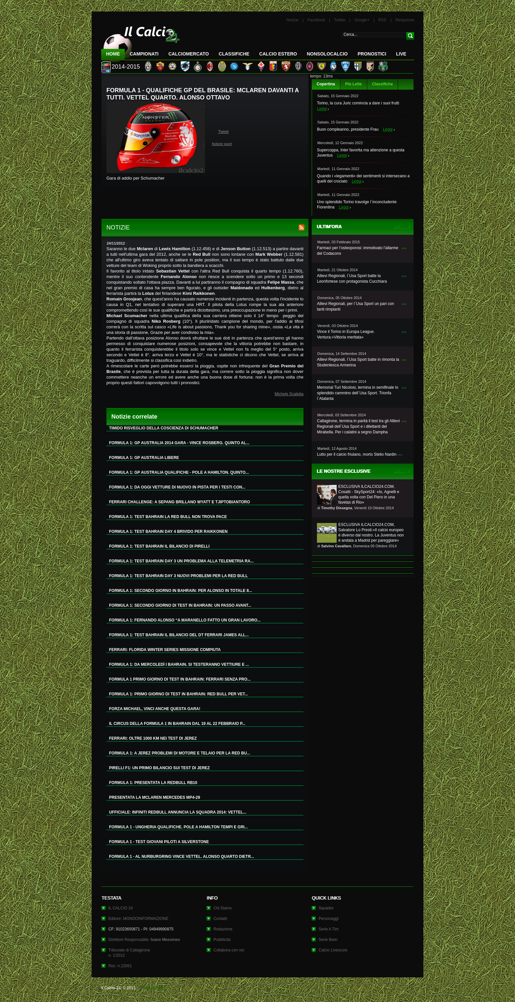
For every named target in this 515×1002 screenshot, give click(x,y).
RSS (382, 20)
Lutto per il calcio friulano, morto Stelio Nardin (356, 454)
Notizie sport (222, 144)
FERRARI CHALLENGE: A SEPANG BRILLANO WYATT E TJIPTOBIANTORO (179, 502)
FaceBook (316, 20)
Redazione (404, 20)
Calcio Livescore (333, 950)
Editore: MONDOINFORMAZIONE (138, 918)
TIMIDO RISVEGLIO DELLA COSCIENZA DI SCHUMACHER (163, 428)
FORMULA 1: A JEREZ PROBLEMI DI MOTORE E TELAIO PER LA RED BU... (179, 753)
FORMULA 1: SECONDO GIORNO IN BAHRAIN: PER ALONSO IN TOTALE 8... (180, 590)
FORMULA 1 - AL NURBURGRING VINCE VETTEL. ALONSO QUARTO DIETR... (181, 856)
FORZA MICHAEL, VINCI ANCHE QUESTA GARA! (154, 709)
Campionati (144, 53)
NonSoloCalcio (327, 53)
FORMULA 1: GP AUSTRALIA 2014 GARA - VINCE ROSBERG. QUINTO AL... (179, 443)
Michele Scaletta (289, 394)
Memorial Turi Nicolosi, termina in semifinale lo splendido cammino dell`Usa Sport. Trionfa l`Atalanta (357, 393)
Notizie (292, 20)
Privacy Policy (153, 988)
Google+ (361, 20)
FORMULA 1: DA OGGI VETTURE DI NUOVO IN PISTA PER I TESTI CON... (177, 487)
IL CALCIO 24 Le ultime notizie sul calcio (140, 41)
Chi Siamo (222, 908)
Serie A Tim (329, 929)
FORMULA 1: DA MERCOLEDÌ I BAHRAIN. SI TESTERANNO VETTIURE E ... (179, 664)
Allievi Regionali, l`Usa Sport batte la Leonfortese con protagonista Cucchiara (352, 278)
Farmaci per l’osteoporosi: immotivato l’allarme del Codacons (357, 251)
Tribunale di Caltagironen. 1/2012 (129, 953)
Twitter (340, 20)
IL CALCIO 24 (120, 908)
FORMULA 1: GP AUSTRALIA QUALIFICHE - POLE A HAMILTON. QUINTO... (179, 472)
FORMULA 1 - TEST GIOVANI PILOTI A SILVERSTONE (159, 841)
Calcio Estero (278, 53)
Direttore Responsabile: (144, 939)
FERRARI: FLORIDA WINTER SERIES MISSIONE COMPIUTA (165, 649)
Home (113, 53)
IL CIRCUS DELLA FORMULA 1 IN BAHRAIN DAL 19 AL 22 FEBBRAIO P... (177, 723)
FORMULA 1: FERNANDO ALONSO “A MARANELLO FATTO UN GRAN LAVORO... (184, 620)
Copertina (326, 84)
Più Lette (353, 84)
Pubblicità (222, 939)
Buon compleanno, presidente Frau (347, 129)
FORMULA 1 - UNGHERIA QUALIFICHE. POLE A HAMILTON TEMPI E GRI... (178, 827)
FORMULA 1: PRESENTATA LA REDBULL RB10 (153, 782)
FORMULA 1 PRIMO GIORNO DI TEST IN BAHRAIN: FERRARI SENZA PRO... (180, 679)
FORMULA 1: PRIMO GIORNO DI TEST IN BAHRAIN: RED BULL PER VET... (178, 694)
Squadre (326, 908)
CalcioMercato (188, 53)
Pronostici (372, 53)
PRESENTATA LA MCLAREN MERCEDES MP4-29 (154, 797)
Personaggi (329, 918)
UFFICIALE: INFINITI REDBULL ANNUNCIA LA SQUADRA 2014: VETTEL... (177, 812)
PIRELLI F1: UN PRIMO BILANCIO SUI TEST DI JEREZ (159, 768)
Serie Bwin (328, 939)
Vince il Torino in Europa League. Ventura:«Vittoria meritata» (346, 334)
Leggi (321, 108)
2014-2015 (126, 66)
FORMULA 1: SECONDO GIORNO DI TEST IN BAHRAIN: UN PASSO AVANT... (180, 605)
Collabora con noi (228, 950)
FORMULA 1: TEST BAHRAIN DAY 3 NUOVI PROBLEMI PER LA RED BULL (178, 576)
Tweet (223, 131)
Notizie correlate (134, 416)
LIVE (401, 53)
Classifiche (382, 84)
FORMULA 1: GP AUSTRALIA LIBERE (144, 457)
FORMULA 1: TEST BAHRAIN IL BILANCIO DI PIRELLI (159, 546)
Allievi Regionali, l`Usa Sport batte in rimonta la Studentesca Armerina (358, 362)
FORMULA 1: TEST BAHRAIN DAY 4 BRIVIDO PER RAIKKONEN (168, 531)
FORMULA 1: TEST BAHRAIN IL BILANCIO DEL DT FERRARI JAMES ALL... (179, 635)
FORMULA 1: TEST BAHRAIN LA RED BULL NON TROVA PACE (168, 516)
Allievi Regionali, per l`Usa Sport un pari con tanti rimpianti (355, 306)
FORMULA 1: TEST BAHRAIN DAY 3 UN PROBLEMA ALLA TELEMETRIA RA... (181, 561)
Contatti (220, 918)
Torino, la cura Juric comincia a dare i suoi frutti (358, 103)
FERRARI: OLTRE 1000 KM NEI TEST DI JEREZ (153, 738)
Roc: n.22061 (120, 966)
